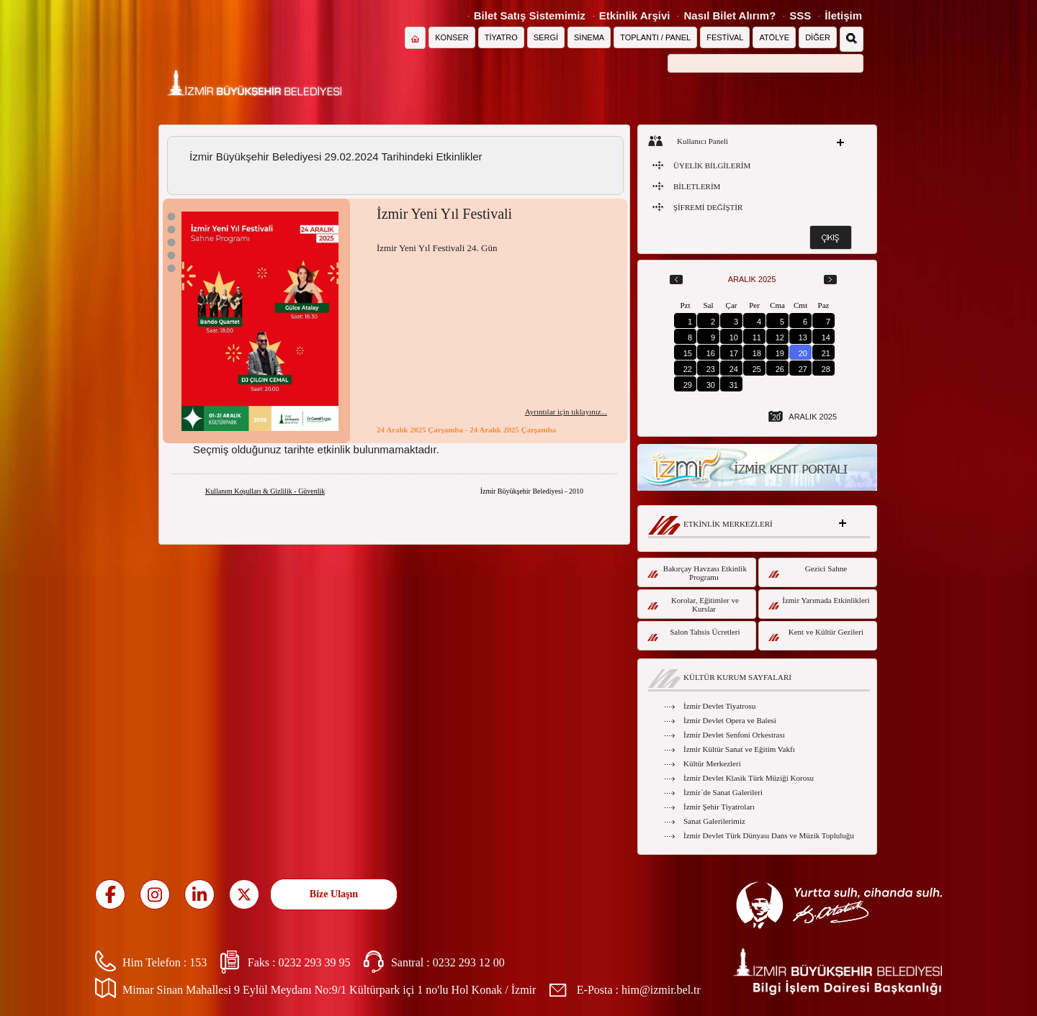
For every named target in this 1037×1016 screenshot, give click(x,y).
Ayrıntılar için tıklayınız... (566, 411)
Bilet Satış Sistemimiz (529, 15)
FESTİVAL (724, 37)
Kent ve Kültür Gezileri (815, 634)
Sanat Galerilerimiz (714, 821)
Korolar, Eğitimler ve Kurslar (693, 604)
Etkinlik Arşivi (634, 15)
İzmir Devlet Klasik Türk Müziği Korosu (748, 778)
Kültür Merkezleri (712, 763)
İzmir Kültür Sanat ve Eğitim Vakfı (739, 749)
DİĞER (817, 37)
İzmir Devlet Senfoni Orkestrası (734, 734)
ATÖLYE (774, 37)
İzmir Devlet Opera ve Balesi (729, 720)
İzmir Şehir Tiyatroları (719, 806)
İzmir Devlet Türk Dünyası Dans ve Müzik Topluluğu (768, 835)
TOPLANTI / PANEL (655, 37)
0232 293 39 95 (314, 962)
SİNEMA (589, 37)
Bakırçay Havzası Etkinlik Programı (697, 572)
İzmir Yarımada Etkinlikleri (819, 602)
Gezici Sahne (807, 571)
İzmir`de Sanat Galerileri (723, 792)
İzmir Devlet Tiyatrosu (719, 706)
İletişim (843, 15)
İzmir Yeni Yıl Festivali (444, 214)
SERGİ (546, 37)
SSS (800, 15)
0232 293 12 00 (469, 962)
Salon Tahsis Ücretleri (693, 634)
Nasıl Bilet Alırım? (729, 15)
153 (198, 962)
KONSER (451, 37)
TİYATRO (501, 37)
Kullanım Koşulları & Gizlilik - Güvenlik (265, 491)
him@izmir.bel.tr (661, 990)
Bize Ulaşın (334, 894)
